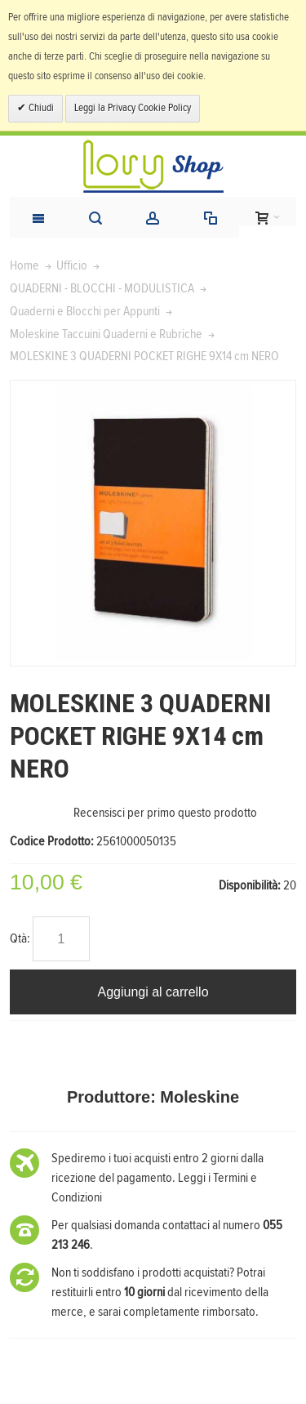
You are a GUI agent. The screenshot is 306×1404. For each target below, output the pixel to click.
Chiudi (40, 108)
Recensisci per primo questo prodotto (165, 812)
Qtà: (20, 938)
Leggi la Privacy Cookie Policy (132, 108)
